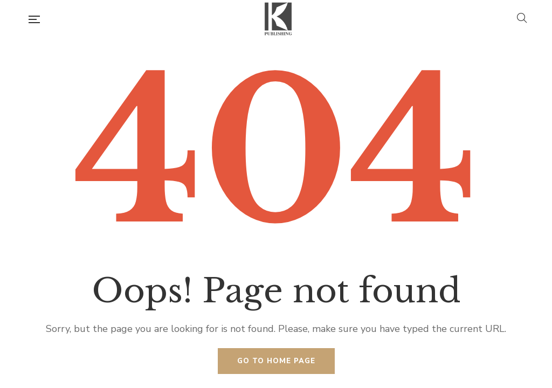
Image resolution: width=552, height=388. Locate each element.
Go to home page (276, 361)
